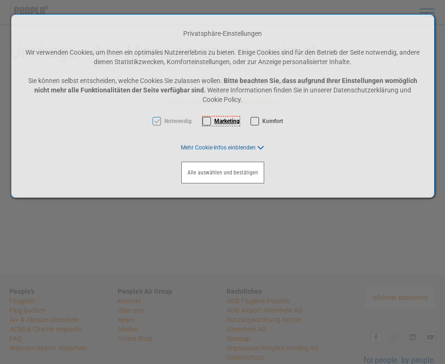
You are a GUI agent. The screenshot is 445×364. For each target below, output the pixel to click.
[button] (222, 147)
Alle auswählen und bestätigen (222, 172)
